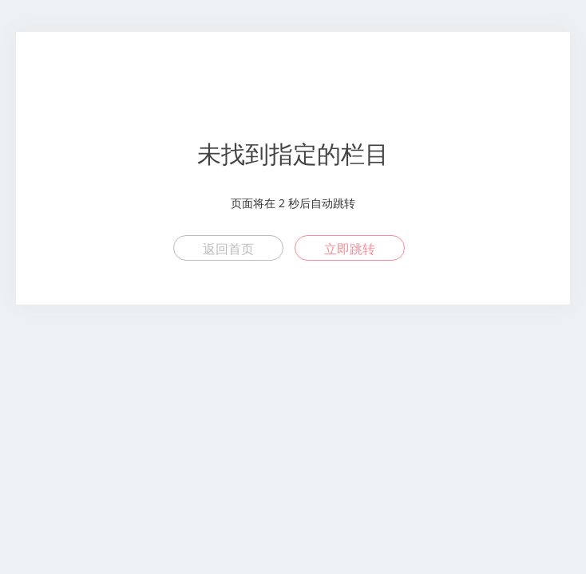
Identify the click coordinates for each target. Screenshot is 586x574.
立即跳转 (349, 249)
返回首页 (228, 249)
